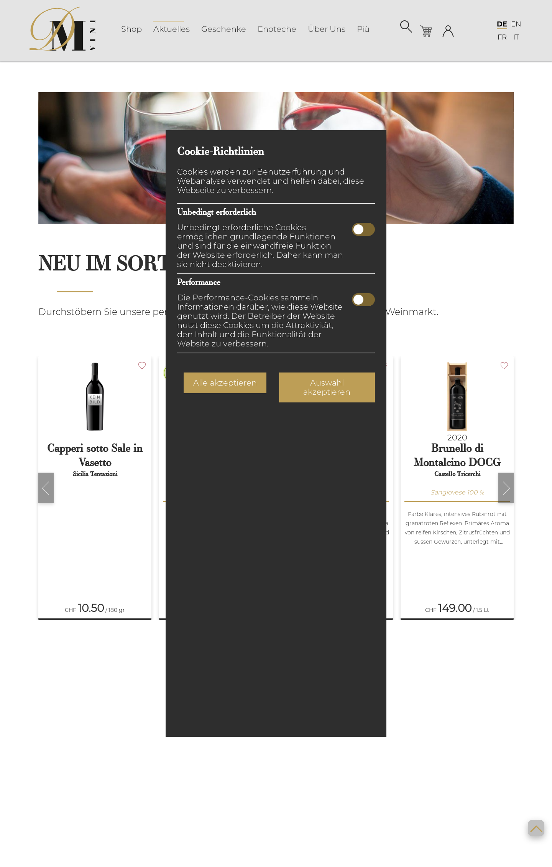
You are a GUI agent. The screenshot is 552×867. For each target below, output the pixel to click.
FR (502, 37)
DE (502, 24)
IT (516, 37)
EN (516, 24)
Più (363, 29)
